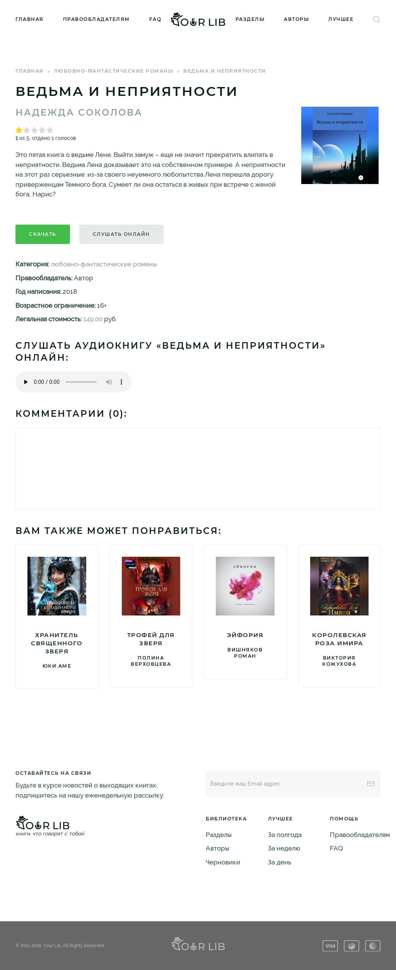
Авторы (296, 19)
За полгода (285, 835)
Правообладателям (96, 19)
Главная (29, 19)
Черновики (223, 862)
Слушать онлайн (121, 234)
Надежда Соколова (79, 112)
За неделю (284, 848)
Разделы (250, 19)
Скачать (42, 234)
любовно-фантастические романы (114, 71)
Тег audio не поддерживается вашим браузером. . (73, 382)
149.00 (92, 319)
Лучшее (340, 19)
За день (279, 862)
